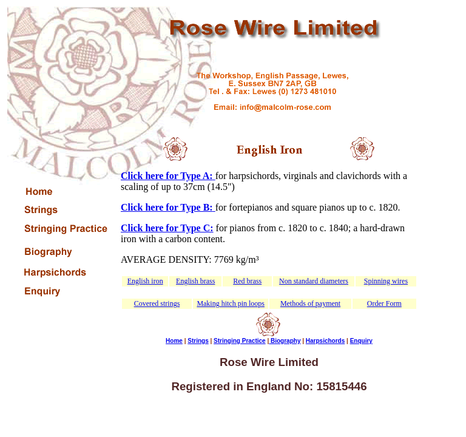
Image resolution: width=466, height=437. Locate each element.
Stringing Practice (240, 340)
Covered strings (157, 303)
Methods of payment (310, 303)
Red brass (247, 281)
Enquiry (361, 340)
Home (174, 340)
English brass (195, 281)
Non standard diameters (313, 281)
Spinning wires (386, 281)
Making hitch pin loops (231, 303)
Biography (284, 340)
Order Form (384, 303)
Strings (197, 340)
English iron (145, 281)
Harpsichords (325, 340)
